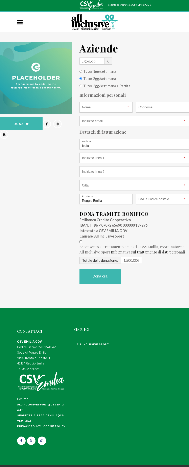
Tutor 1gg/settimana (99, 71)
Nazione (86, 141)
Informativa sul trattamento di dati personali (148, 251)
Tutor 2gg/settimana (99, 78)
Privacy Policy (29, 427)
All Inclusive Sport (92, 345)
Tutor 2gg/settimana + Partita (106, 85)
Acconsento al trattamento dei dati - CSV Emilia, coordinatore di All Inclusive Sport (132, 249)
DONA (21, 123)
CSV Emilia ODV (141, 4)
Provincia (87, 196)
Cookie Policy (54, 427)
